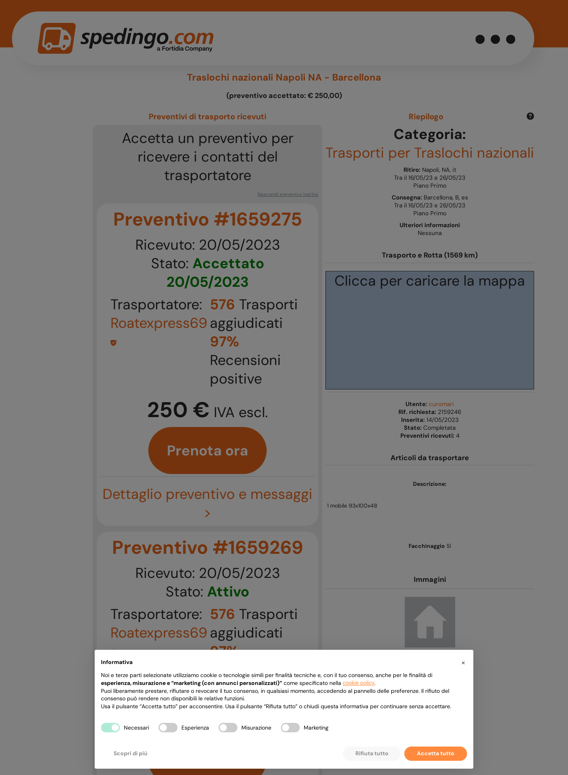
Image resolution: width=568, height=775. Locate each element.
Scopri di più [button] (131, 753)
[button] (463, 662)
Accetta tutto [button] (435, 753)
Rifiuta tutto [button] (372, 753)
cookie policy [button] (358, 683)
